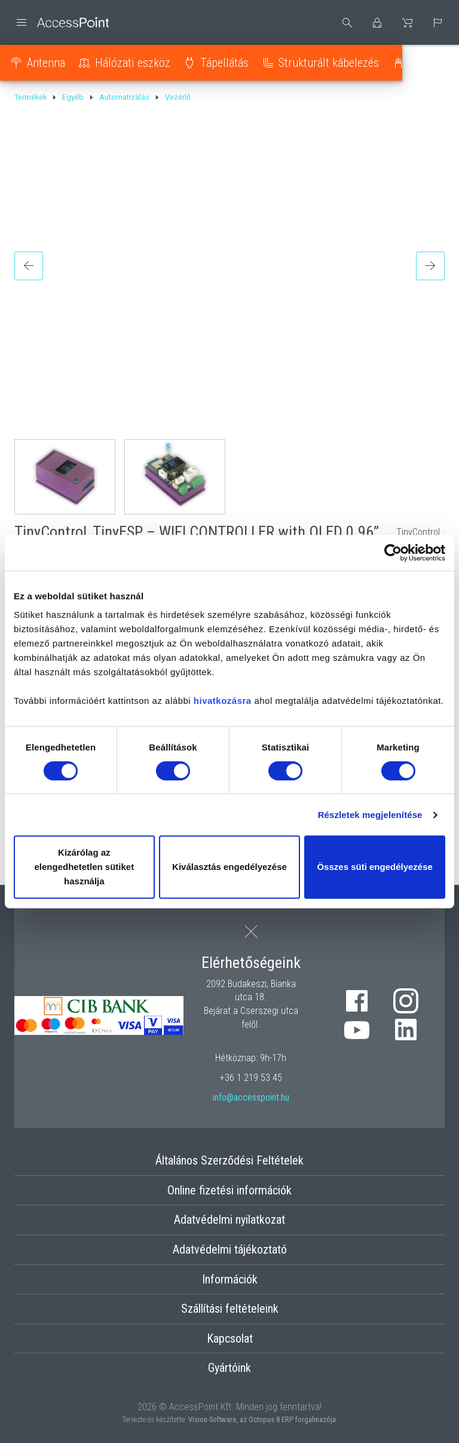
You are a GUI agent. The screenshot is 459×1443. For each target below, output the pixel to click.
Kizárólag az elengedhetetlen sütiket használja (84, 866)
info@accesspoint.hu (251, 1097)
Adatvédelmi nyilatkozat (229, 1219)
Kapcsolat (230, 1338)
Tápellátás (230, 63)
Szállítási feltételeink (230, 1308)
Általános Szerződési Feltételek (229, 1160)
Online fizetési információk (229, 1190)
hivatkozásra (223, 701)
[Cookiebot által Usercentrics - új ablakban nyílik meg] (393, 553)
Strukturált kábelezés (334, 63)
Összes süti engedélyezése (374, 867)
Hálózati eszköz (138, 63)
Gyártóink (229, 1368)
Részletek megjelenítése (370, 815)
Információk (230, 1279)
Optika (429, 63)
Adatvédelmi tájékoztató (230, 1249)
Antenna (51, 63)
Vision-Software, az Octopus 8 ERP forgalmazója (262, 1419)
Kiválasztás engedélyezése (229, 867)
